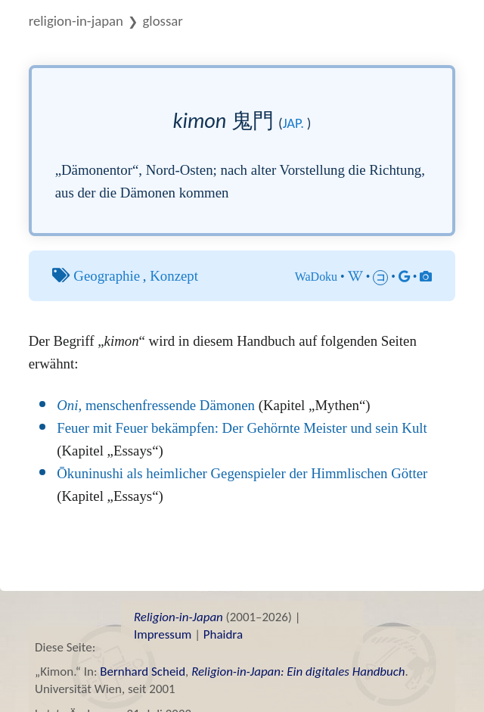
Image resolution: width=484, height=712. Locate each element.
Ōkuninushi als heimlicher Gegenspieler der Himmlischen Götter (242, 473)
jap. (293, 123)
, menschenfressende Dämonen (156, 405)
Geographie (106, 276)
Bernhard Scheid (142, 671)
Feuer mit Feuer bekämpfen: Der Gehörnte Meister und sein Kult (242, 428)
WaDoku (316, 276)
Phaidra (223, 634)
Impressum (162, 634)
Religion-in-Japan (76, 21)
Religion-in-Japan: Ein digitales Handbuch (298, 671)
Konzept (174, 276)
